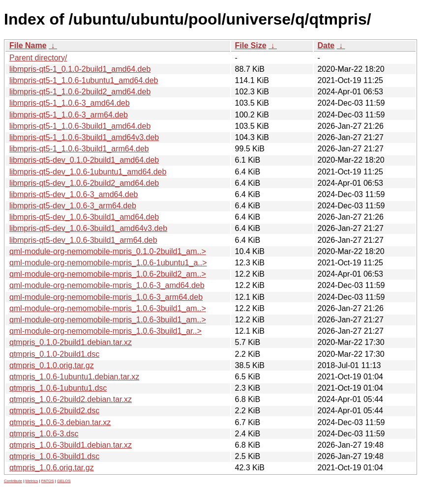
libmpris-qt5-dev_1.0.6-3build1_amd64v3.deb (88, 228)
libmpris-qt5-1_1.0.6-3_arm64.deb (68, 115)
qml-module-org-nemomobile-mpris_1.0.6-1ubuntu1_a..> (108, 262)
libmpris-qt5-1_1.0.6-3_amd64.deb (69, 103)
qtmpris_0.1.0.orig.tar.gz (51, 365)
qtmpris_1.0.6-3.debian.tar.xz (60, 422)
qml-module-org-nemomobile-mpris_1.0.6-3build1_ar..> (105, 331)
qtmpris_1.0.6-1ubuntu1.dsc (58, 388)
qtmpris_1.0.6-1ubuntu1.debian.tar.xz (74, 376)
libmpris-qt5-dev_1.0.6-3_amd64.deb (73, 194)
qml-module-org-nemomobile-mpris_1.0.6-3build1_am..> (107, 308)
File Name (28, 45)
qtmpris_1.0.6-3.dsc (44, 434)
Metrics (31, 481)
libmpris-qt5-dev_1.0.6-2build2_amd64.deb (84, 183)
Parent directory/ (38, 58)
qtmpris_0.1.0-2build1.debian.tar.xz (70, 342)
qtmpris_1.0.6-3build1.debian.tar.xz (70, 445)
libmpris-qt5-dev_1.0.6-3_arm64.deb (72, 205)
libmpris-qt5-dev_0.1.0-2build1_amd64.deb (84, 160)
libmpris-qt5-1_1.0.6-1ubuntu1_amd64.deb (83, 80)
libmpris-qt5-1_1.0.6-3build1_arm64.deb (79, 148)
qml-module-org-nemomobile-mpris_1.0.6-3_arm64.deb (106, 297)
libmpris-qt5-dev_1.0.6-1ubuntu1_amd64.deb (87, 172)
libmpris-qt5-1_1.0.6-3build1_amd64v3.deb (84, 137)
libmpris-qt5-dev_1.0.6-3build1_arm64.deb (83, 240)
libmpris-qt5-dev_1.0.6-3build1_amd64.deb (84, 217)
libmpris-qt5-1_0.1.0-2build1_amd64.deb (79, 69)
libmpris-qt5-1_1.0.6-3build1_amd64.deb (79, 126)
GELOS (64, 481)
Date (326, 45)
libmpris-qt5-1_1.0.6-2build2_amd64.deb (79, 91)
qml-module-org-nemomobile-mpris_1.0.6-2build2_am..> (107, 274)
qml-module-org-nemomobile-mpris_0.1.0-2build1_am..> (107, 251)
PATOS (47, 481)
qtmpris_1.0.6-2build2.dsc (54, 410)
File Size (251, 45)
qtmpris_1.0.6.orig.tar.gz (51, 467)
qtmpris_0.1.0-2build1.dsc (54, 354)
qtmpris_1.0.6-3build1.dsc (54, 456)
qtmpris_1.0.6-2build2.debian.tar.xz (70, 399)
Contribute (13, 481)
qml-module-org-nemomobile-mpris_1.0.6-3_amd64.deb (107, 285)
